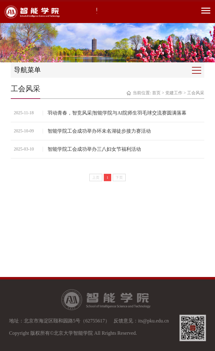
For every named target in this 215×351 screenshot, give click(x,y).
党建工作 (173, 93)
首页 (156, 93)
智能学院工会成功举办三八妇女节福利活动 (94, 149)
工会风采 (195, 93)
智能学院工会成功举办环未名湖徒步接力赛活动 (99, 131)
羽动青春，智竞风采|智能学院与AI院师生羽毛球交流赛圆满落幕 (117, 112)
